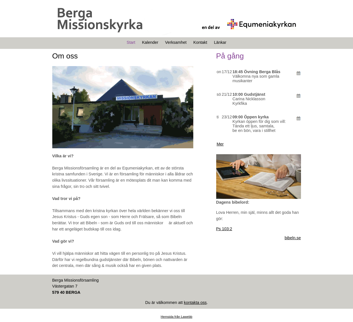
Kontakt (200, 42)
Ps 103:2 (224, 229)
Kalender (150, 42)
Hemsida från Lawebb (176, 316)
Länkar (220, 42)
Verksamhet (176, 42)
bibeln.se (293, 238)
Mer (220, 144)
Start (131, 42)
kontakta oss (195, 302)
